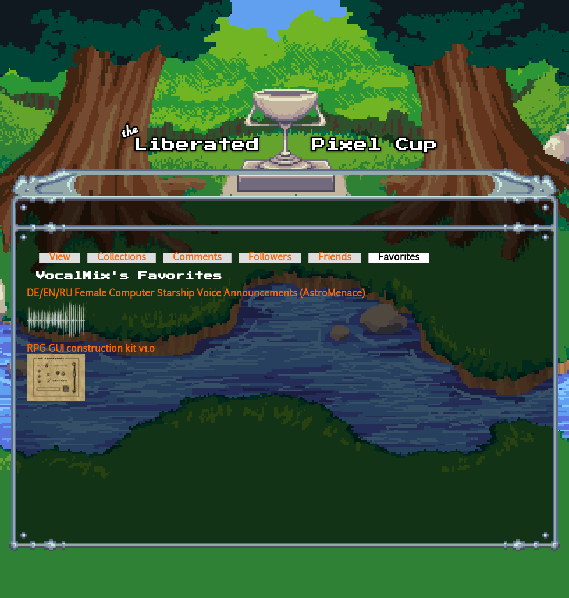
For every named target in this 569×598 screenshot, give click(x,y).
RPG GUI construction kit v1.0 (91, 349)
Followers (269, 258)
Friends (334, 258)
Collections (121, 258)
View (59, 258)
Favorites (403, 258)
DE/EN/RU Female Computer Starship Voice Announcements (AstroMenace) (196, 294)
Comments (197, 258)
